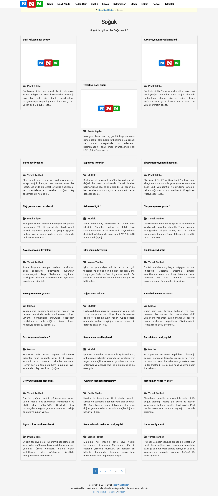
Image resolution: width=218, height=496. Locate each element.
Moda (134, 4)
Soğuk (120, 10)
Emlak (105, 4)
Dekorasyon (119, 4)
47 (122, 470)
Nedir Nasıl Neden (106, 10)
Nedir (50, 4)
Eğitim (144, 4)
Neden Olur (80, 4)
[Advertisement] (48, 134)
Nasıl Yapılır (63, 4)
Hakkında (112, 492)
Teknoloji (169, 4)
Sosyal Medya (99, 492)
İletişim (121, 492)
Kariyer (156, 4)
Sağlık (94, 4)
